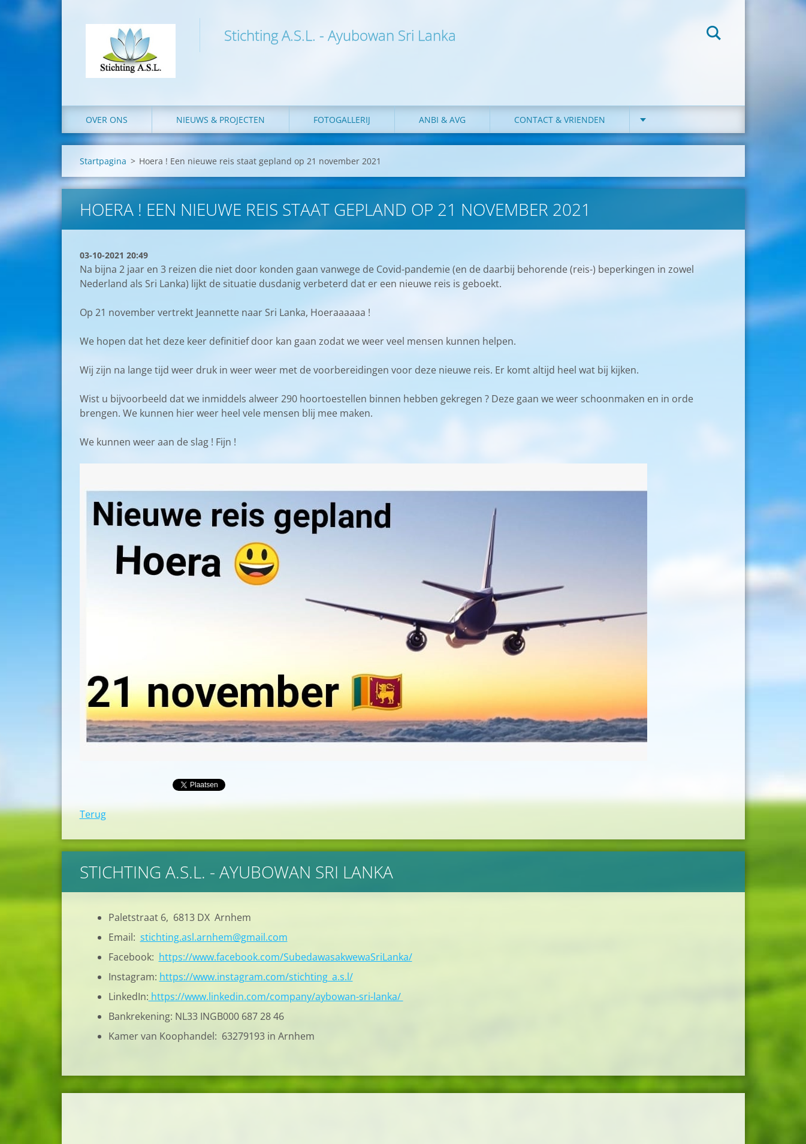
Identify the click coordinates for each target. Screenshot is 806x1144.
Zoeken (714, 35)
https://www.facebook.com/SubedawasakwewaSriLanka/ (285, 957)
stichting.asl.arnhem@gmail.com (214, 937)
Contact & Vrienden (559, 119)
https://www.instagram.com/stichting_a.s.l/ (256, 976)
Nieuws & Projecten (220, 119)
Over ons (107, 119)
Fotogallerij (341, 119)
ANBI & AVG (442, 119)
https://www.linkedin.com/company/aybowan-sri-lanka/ (276, 996)
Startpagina (103, 161)
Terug (93, 814)
